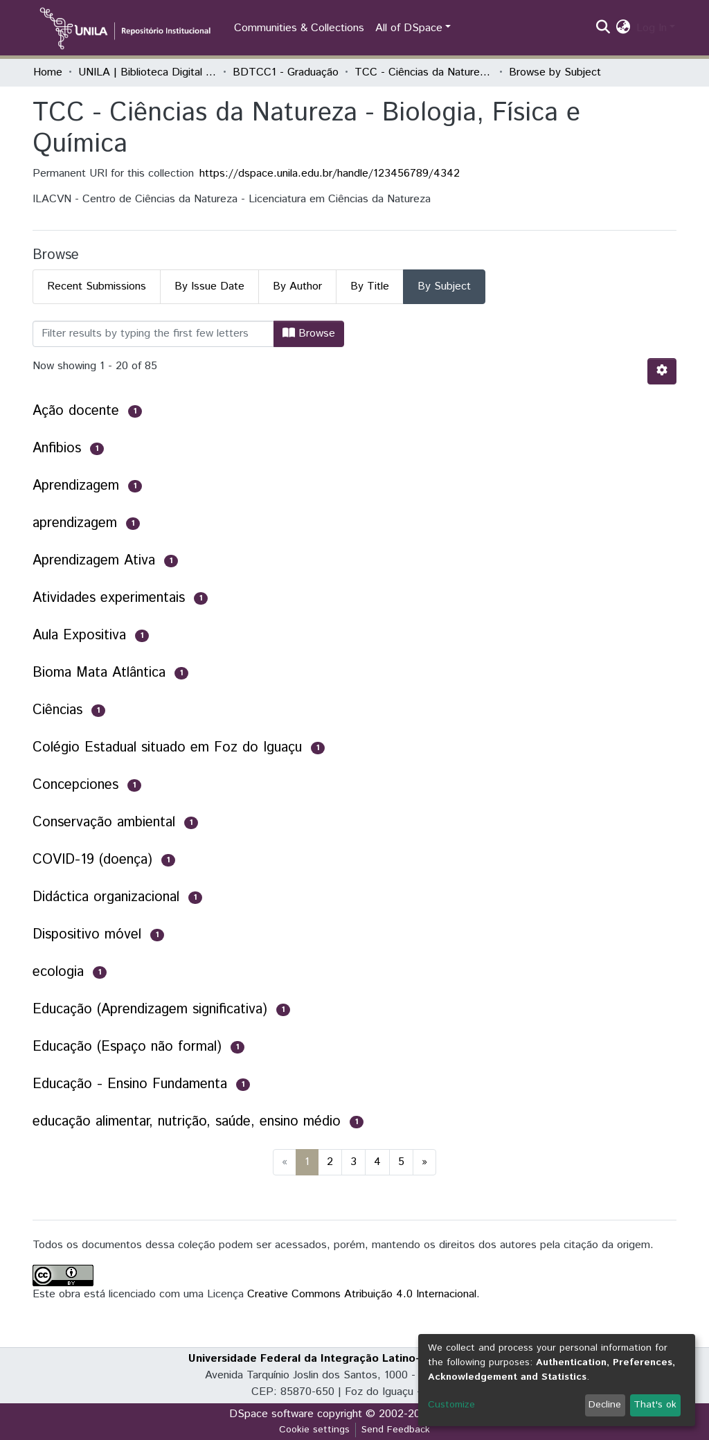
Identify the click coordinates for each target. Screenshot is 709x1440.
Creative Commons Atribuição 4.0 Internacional (361, 1294)
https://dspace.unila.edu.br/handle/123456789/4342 (329, 173)
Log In (651, 28)
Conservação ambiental (104, 822)
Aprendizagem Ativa (94, 561)
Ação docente (76, 411)
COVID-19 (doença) (92, 860)
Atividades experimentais (109, 598)
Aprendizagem (76, 486)
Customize (451, 1405)
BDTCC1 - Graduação (286, 72)
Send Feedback (395, 1430)
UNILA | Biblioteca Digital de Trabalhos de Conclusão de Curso (147, 72)
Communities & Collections (299, 28)
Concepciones (75, 785)
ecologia (58, 972)
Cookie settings (314, 1430)
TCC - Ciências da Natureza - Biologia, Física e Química (423, 72)
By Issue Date (209, 286)
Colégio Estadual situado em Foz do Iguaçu (167, 748)
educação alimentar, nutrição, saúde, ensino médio (187, 1122)
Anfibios (57, 448)
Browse (308, 333)
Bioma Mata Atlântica (99, 673)
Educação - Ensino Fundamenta (130, 1084)
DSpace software (271, 1414)
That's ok (655, 1405)
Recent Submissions (96, 286)
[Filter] (153, 334)
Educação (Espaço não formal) (127, 1047)
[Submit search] (603, 28)
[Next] (424, 1162)
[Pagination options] (661, 371)
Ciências (57, 710)
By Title (369, 286)
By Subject (444, 286)
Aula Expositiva (79, 635)
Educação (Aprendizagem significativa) (150, 1009)
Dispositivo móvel (87, 935)
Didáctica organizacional (106, 897)
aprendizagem (75, 523)
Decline (605, 1405)
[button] (623, 28)
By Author (297, 286)
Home (47, 72)
